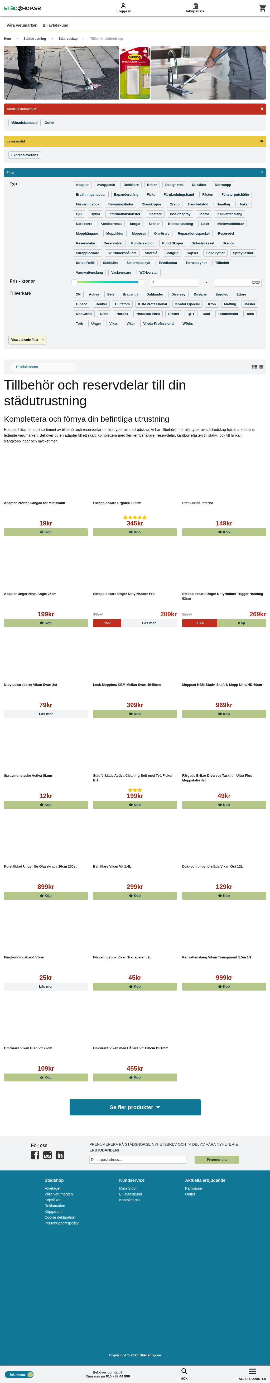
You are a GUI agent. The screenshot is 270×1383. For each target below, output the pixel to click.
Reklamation (55, 1206)
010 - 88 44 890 (118, 1376)
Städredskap (68, 39)
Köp (45, 532)
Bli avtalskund (130, 1194)
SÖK (184, 1373)
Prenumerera (216, 1159)
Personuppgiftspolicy (62, 1223)
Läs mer (46, 714)
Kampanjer (194, 1189)
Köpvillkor (53, 1200)
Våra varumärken (59, 1194)
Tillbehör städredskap (106, 39)
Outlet (190, 1194)
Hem (7, 39)
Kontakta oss (130, 1200)
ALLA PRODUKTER (252, 1373)
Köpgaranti (53, 1212)
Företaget (52, 1189)
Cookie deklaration (60, 1217)
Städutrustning (34, 39)
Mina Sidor (128, 1189)
